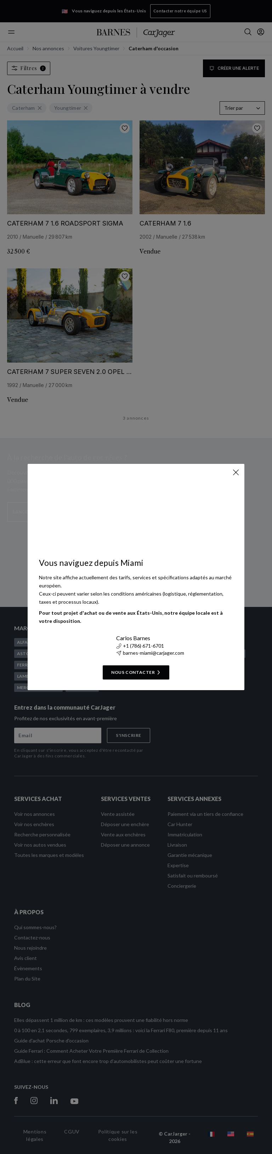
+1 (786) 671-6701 (140, 646)
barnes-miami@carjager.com (150, 653)
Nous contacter (135, 672)
